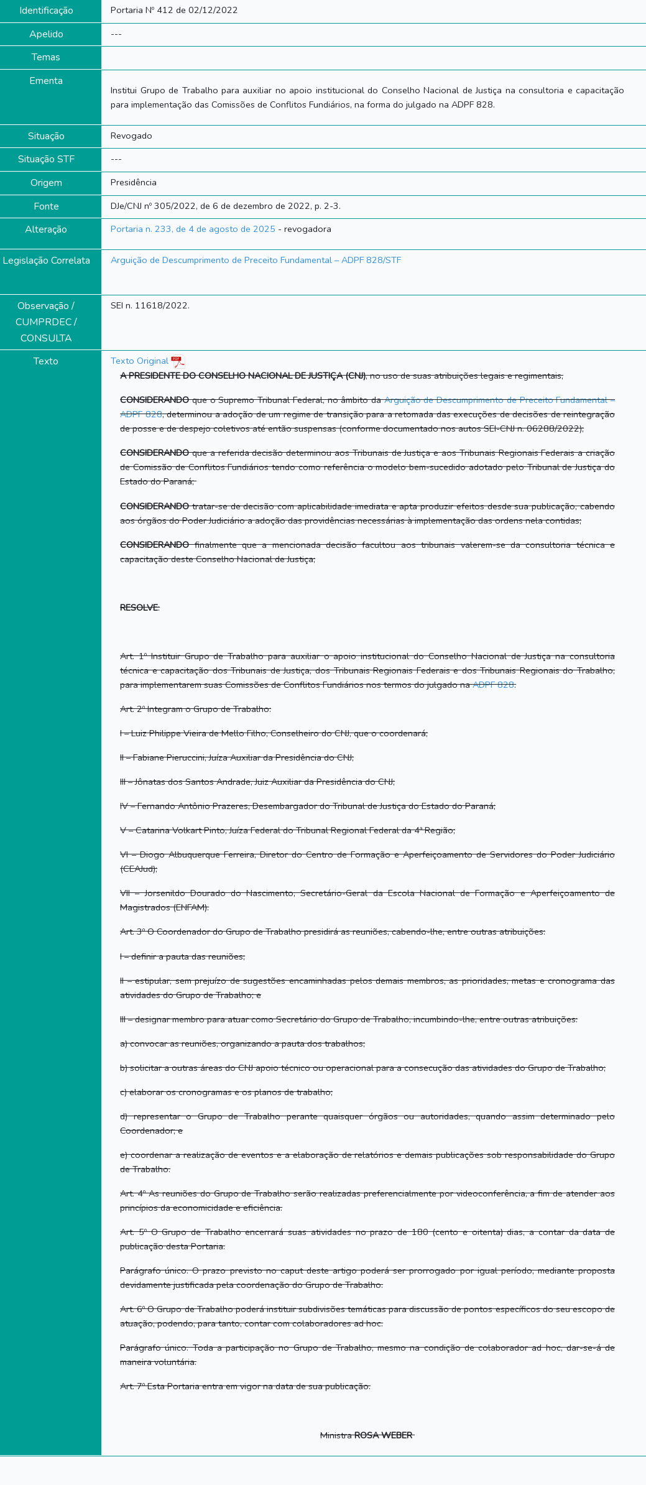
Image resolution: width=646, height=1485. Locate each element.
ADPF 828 (493, 684)
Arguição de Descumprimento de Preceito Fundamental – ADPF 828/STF (256, 260)
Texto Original (139, 360)
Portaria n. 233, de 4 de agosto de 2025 (193, 229)
